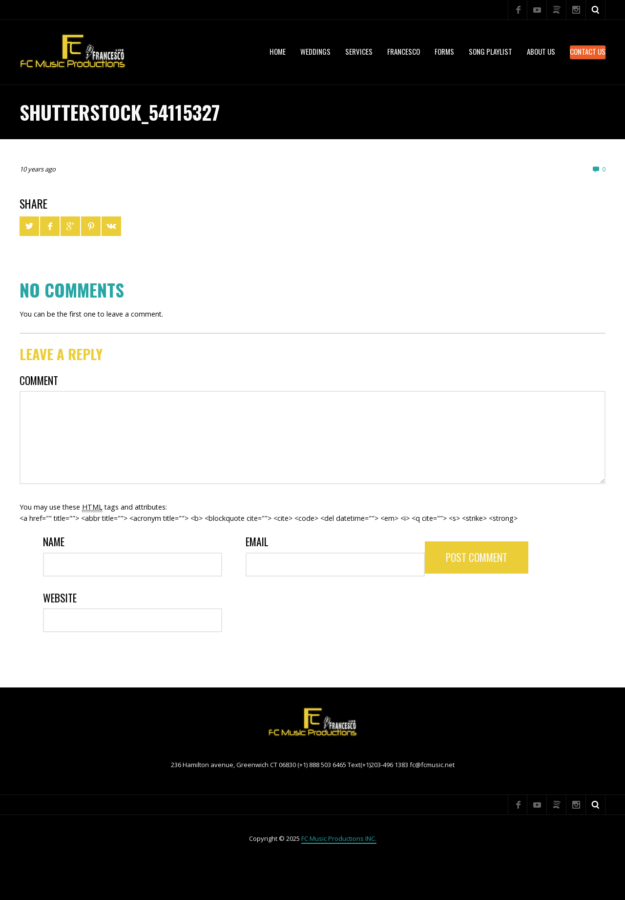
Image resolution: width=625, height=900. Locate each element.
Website (60, 597)
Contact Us (587, 51)
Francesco (403, 51)
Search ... (595, 10)
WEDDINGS (315, 51)
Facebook (517, 10)
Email (257, 541)
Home (278, 51)
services (359, 51)
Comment (39, 380)
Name (53, 541)
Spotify (556, 10)
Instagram (576, 10)
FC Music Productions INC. (338, 838)
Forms (444, 51)
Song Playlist (490, 51)
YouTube (537, 10)
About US (541, 51)
